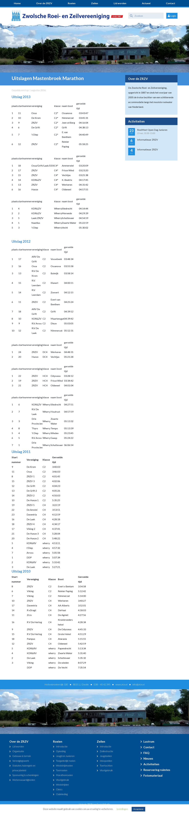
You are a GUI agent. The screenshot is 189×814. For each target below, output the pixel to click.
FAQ (146, 753)
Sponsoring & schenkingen (25, 775)
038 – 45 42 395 (102, 684)
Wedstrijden (62, 784)
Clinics (59, 789)
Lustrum (148, 741)
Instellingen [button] (122, 809)
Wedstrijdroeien (64, 765)
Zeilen (94, 3)
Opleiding (61, 751)
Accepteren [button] (138, 809)
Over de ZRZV (44, 3)
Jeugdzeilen (106, 756)
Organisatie (18, 751)
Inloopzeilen (106, 760)
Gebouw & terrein (21, 756)
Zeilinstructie (106, 751)
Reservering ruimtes (156, 770)
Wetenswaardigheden (23, 779)
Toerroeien (61, 770)
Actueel (146, 3)
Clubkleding (62, 794)
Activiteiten (151, 764)
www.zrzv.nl (121, 684)
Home (17, 3)
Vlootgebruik (62, 779)
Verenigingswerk (20, 760)
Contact (170, 3)
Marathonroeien (64, 775)
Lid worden (120, 3)
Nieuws (148, 758)
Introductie (62, 746)
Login (172, 15)
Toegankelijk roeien (65, 760)
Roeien (71, 3)
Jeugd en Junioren (65, 756)
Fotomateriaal (153, 775)
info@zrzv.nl (138, 684)
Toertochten (106, 765)
